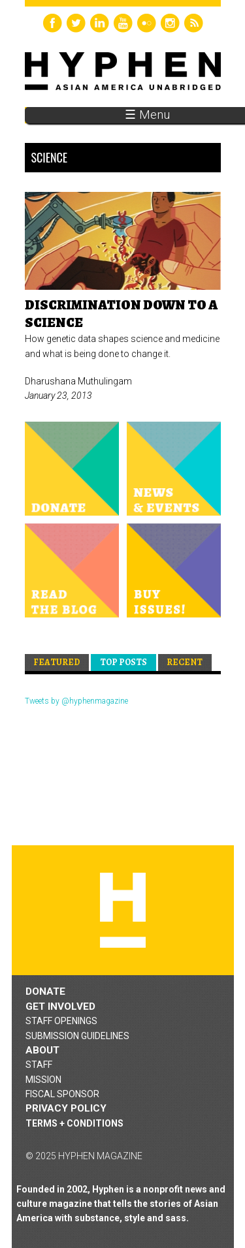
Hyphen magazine (123, 910)
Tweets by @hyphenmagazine (76, 701)
